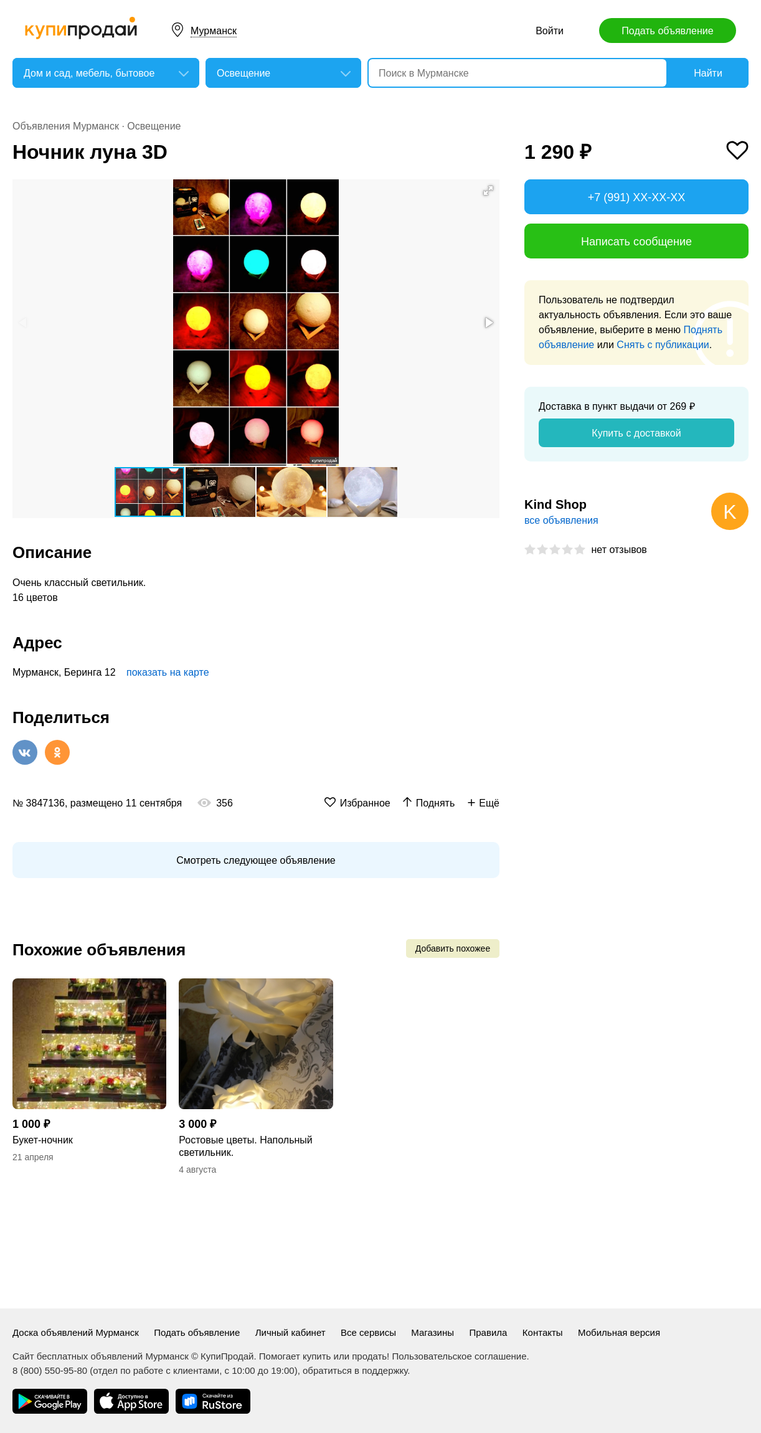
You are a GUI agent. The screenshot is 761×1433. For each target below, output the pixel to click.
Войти (550, 31)
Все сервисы (368, 1332)
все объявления (561, 520)
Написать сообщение (636, 241)
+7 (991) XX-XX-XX (637, 197)
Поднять (435, 803)
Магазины (432, 1332)
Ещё (489, 803)
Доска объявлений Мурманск (75, 1332)
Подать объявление (667, 31)
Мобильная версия (619, 1332)
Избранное (365, 803)
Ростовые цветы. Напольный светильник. (245, 1146)
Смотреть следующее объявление (255, 860)
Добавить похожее (452, 948)
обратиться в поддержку (355, 1370)
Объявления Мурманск (65, 126)
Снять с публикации (663, 344)
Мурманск (214, 31)
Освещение (154, 126)
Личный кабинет (290, 1332)
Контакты (542, 1332)
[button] (488, 191)
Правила (488, 1332)
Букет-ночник (42, 1140)
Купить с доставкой (636, 433)
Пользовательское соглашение (459, 1356)
